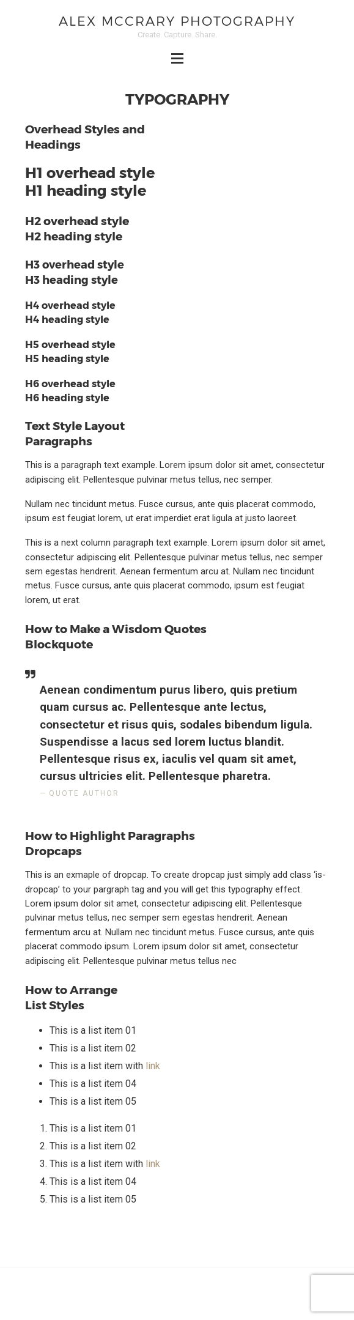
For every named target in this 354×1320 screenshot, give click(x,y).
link (153, 1066)
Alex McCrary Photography (177, 20)
